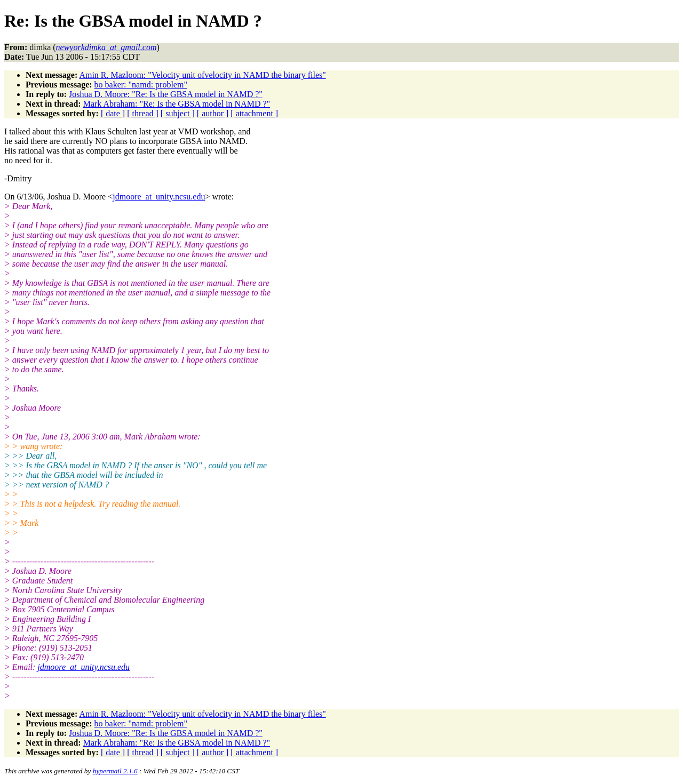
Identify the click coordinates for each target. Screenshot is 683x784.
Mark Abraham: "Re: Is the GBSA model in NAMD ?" (176, 103)
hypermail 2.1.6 (115, 771)
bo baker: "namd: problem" (140, 84)
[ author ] (213, 113)
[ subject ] (178, 113)
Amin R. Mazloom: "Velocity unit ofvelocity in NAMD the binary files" (202, 74)
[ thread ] (142, 113)
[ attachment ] (254, 113)
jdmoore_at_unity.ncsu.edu (159, 196)
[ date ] (113, 113)
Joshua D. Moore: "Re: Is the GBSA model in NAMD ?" (166, 94)
